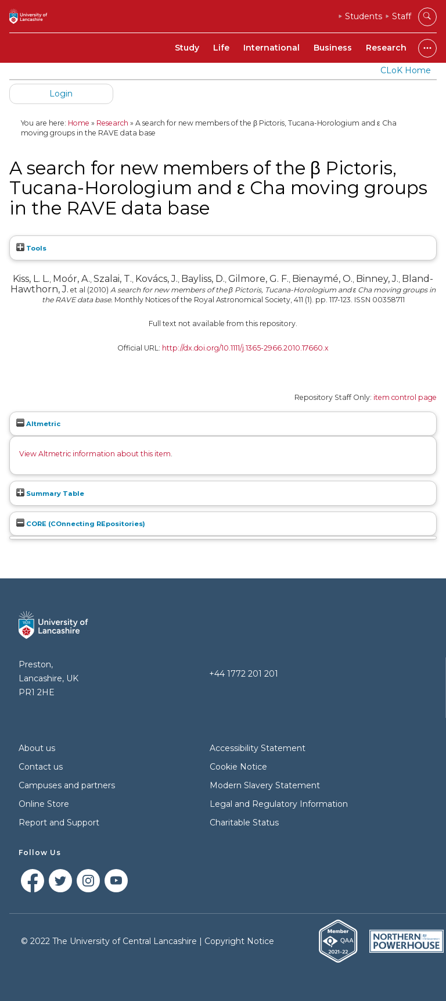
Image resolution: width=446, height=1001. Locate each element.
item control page (405, 397)
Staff (401, 16)
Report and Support (59, 822)
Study (187, 47)
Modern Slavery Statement (265, 785)
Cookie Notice (238, 767)
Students (363, 16)
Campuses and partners (67, 785)
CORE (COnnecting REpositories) (80, 524)
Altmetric (38, 424)
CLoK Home (405, 70)
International (271, 47)
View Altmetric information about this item (95, 453)
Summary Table (50, 493)
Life (221, 47)
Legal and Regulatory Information (279, 804)
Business (333, 47)
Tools (31, 248)
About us (37, 748)
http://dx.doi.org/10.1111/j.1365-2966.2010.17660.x (245, 348)
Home (78, 123)
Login (61, 93)
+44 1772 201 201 (243, 673)
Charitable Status (244, 822)
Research (386, 47)
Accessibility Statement (257, 748)
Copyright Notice (239, 941)
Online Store (44, 804)
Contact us (41, 767)
